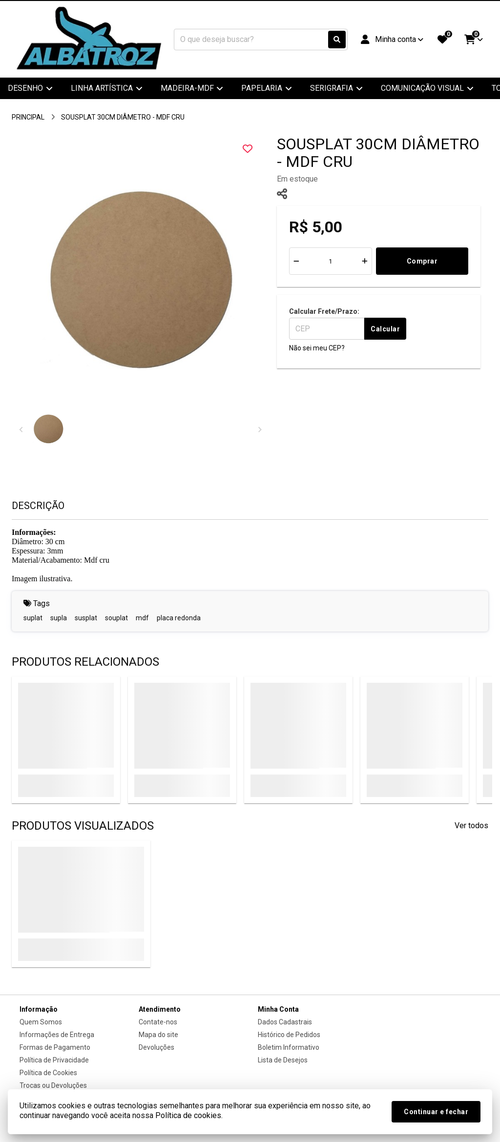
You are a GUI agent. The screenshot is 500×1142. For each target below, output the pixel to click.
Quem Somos (41, 1022)
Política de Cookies (48, 1073)
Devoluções (156, 1047)
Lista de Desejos (283, 1060)
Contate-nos (158, 1022)
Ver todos (471, 825)
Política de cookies (188, 1115)
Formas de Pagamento (55, 1047)
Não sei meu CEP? (317, 348)
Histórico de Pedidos (289, 1035)
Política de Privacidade (54, 1060)
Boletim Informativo (288, 1047)
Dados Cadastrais (285, 1022)
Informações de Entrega (57, 1035)
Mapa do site (158, 1035)
